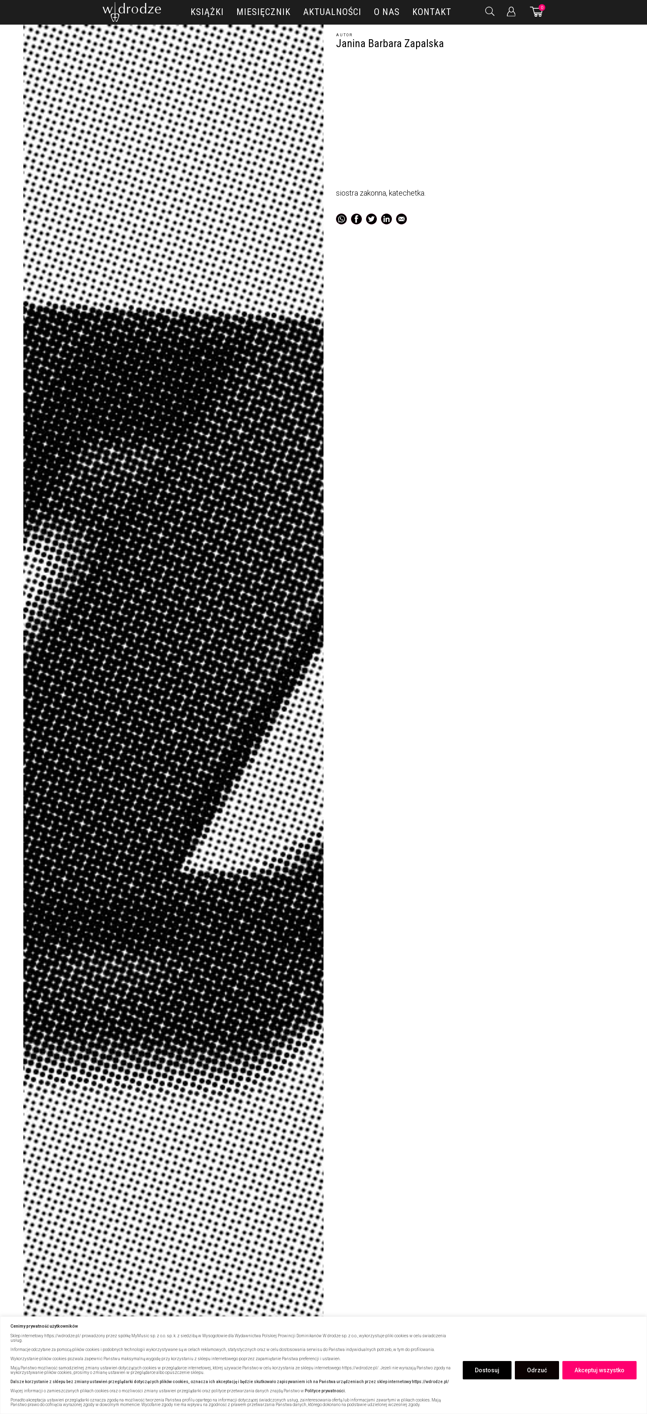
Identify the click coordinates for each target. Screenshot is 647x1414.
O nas (387, 12)
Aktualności (332, 12)
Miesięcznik (263, 12)
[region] (323, 1365)
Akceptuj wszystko (599, 1370)
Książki (207, 12)
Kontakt (431, 12)
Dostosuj (487, 1370)
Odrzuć (537, 1370)
